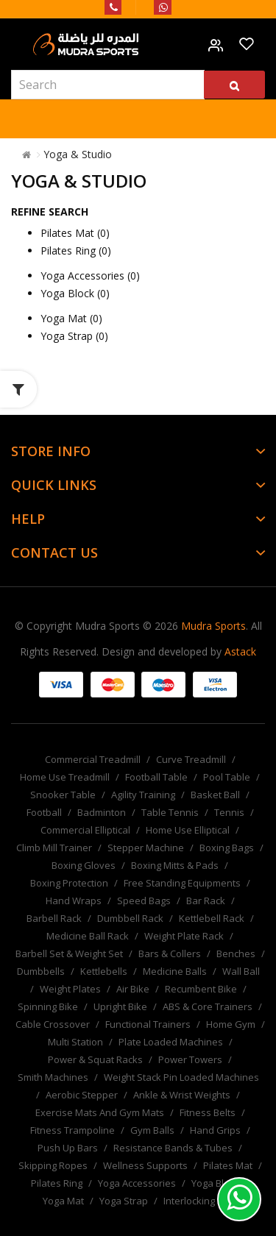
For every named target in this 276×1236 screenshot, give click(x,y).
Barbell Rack (54, 918)
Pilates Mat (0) (75, 233)
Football (44, 812)
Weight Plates (70, 988)
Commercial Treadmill (93, 759)
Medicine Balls (175, 971)
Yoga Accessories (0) (90, 276)
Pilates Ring (56, 1183)
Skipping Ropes (53, 1165)
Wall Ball (241, 971)
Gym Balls (152, 1130)
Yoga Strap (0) (74, 336)
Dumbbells (41, 971)
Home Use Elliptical (188, 830)
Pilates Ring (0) (75, 251)
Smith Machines (53, 1077)
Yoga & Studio (77, 154)
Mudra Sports (213, 626)
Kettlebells (103, 971)
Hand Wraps (74, 900)
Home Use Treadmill (65, 777)
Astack (240, 651)
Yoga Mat (63, 1200)
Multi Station (75, 1041)
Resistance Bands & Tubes (173, 1147)
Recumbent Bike (201, 988)
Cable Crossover (52, 1024)
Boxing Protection (69, 882)
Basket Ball (215, 794)
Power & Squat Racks (95, 1059)
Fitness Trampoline (72, 1130)
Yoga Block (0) (75, 293)
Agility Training (143, 794)
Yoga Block (215, 1183)
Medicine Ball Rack (87, 935)
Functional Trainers (148, 1024)
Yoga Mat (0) (71, 318)
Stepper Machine (145, 847)
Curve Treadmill (191, 759)
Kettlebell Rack (211, 918)
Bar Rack (205, 900)
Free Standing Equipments (182, 882)
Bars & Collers (169, 953)
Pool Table (226, 777)
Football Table (156, 777)
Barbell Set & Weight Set (69, 953)
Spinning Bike (48, 1006)
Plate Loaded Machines (170, 1041)
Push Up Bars (68, 1147)
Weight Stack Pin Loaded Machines (181, 1077)
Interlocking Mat (198, 1200)
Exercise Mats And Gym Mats (99, 1112)
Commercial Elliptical (85, 830)
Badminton (101, 812)
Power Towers (190, 1059)
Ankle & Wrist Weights (181, 1094)
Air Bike (132, 988)
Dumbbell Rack (130, 918)
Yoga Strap (123, 1200)
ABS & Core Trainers (207, 1006)
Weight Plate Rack (184, 935)
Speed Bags (144, 900)
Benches (235, 953)
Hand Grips (215, 1130)
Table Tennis (170, 812)
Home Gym (230, 1024)
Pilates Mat (227, 1165)
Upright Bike (120, 1006)
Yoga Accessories (137, 1183)
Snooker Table (63, 794)
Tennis (229, 812)
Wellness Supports (145, 1165)
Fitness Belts (208, 1112)
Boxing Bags (226, 847)
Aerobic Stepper (82, 1094)
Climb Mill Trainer (54, 847)
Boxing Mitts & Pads (175, 865)
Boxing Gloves (84, 865)
